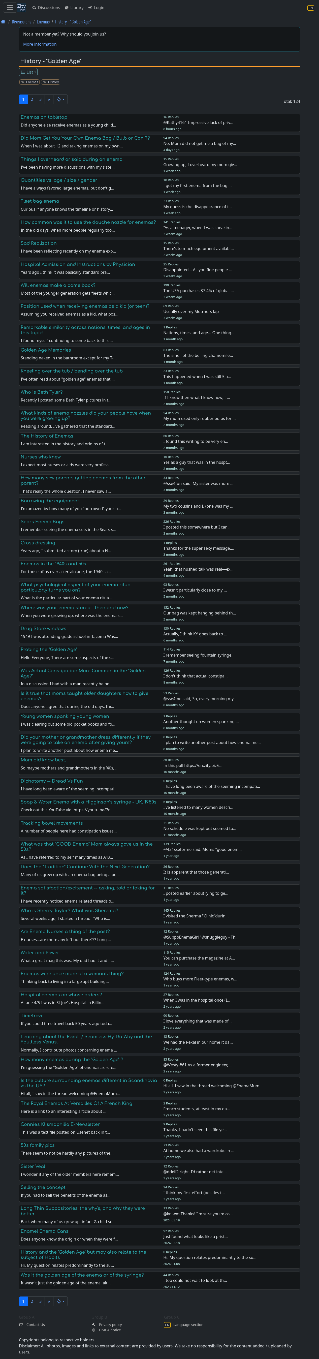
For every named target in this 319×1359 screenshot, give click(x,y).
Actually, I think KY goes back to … (195, 634)
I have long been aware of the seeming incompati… (211, 786)
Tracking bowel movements (52, 823)
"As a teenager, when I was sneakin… (197, 227)
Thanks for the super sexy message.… (198, 548)
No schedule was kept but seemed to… (199, 828)
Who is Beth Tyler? (42, 392)
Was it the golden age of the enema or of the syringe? (82, 1275)
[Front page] (3, 21)
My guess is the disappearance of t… (197, 206)
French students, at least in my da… (196, 1108)
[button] (60, 99)
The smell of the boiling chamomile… (198, 355)
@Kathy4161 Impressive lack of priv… (198, 122)
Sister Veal (33, 1166)
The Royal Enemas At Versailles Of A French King (76, 1103)
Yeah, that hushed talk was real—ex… (198, 569)
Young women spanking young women (65, 716)
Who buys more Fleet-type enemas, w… (200, 979)
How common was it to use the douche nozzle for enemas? (88, 222)
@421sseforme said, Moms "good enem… (202, 849)
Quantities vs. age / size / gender (59, 180)
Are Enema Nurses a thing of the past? (65, 931)
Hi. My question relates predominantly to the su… (210, 1257)
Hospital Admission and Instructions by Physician (78, 264)
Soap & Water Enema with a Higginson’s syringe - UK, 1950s (88, 802)
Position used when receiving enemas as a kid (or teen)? (85, 306)
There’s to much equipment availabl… (198, 248)
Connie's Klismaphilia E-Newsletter (60, 1124)
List (26, 72)
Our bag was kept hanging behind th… (199, 613)
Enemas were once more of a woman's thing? (72, 973)
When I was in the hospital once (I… (196, 1000)
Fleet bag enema (40, 201)
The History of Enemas (47, 436)
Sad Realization (39, 243)
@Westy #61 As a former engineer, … (197, 1065)
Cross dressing (38, 542)
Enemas (43, 21)
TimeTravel (33, 1015)
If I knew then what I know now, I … (196, 397)
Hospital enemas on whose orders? (61, 994)
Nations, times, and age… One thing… (198, 332)
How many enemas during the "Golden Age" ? (72, 1059)
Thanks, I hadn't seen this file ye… (195, 1129)
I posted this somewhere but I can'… (197, 527)
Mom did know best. (43, 759)
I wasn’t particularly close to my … (195, 590)
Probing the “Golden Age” (49, 649)
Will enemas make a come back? (58, 285)
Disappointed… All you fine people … (197, 269)
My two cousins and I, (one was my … (198, 506)
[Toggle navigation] (10, 8)
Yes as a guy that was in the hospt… (196, 462)
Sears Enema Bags (43, 521)
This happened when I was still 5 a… (197, 376)
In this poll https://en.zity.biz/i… (192, 765)
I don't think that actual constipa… (195, 676)
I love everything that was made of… (197, 1021)
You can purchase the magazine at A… (199, 958)
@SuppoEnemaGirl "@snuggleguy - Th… (201, 937)
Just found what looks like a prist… (195, 1236)
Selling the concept (43, 1187)
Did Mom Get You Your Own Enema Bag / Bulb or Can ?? (85, 138)
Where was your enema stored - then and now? (75, 607)
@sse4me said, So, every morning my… (200, 698)
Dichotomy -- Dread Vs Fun (52, 781)
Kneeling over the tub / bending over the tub (72, 371)
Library (73, 7)
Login (96, 7)
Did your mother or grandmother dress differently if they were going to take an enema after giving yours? (86, 740)
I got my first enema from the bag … (197, 185)
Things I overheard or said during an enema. (72, 159)
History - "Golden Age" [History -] (73, 21)
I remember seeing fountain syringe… (199, 655)
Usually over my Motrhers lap (191, 311)
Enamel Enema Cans (45, 1231)
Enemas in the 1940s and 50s (53, 563)
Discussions (46, 7)
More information (40, 44)
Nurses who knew (41, 456)
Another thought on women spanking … (201, 721)
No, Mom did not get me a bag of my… (199, 143)
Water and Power (40, 952)
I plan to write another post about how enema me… (212, 742)
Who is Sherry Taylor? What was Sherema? (69, 910)
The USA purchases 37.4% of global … (198, 290)
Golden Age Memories (46, 350)
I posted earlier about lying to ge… (195, 893)
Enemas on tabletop (44, 117)
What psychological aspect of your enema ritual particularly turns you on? (76, 587)
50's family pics (38, 1145)
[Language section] (310, 8)
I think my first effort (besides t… (194, 1192)
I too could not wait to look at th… (195, 1280)
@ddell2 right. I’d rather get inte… (195, 1172)
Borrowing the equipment (50, 500)
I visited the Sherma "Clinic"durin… (196, 916)
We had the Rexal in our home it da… (198, 1042)
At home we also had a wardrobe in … (198, 1150)
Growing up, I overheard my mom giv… (200, 164)
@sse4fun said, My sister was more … (198, 483)
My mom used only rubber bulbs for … (199, 418)
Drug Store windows (43, 628)
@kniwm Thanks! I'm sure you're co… (198, 1214)
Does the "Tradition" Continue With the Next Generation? (85, 866)
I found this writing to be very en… (195, 441)
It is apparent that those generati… (196, 872)
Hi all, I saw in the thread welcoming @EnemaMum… (213, 1086)
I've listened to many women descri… (198, 807)
